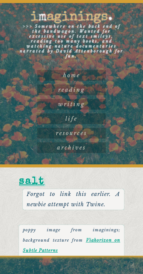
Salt (31, 182)
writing (71, 104)
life (71, 118)
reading (71, 89)
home (71, 75)
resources (71, 133)
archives (71, 147)
